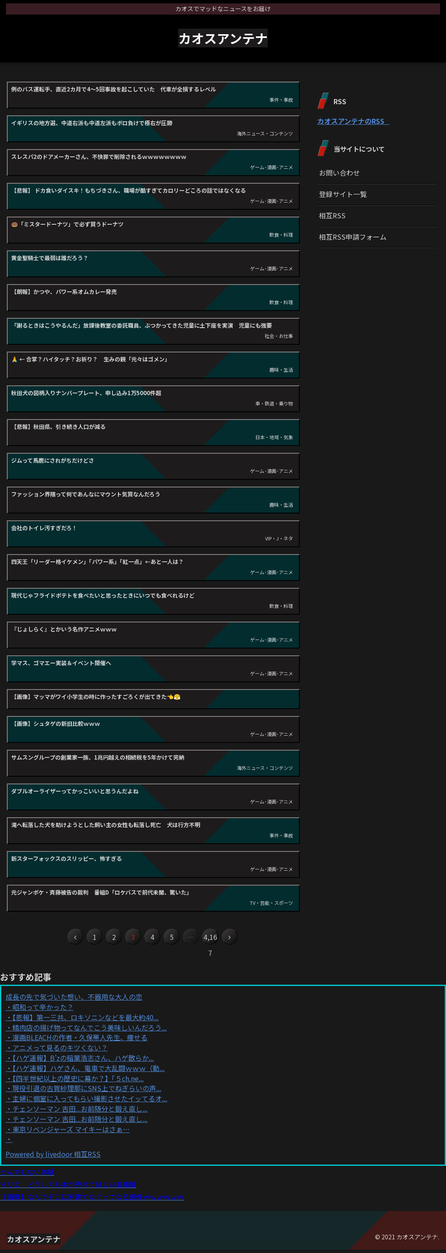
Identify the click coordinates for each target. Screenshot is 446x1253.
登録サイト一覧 (343, 194)
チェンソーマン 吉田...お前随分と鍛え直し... (80, 1112)
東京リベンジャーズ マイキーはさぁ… (71, 1133)
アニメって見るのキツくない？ (60, 1051)
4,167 (221, 939)
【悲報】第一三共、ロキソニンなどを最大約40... (85, 1021)
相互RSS (332, 215)
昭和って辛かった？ (43, 1011)
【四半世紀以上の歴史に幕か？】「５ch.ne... (78, 1082)
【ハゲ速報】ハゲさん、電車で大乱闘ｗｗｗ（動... (88, 1072)
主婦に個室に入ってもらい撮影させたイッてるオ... (89, 1102)
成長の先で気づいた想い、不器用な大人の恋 (74, 1000)
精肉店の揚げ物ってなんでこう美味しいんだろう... (89, 1031)
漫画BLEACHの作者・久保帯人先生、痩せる (80, 1041)
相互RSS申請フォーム (353, 237)
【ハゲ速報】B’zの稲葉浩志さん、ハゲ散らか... (83, 1061)
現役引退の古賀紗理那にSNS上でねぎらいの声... (86, 1092)
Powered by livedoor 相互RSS (53, 1158)
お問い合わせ (339, 172)
